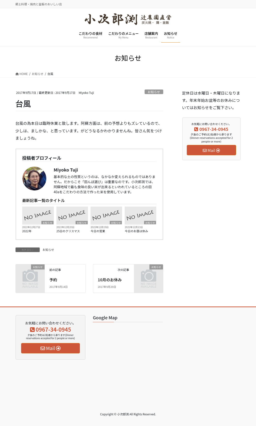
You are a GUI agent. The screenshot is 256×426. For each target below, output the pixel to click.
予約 (53, 280)
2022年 (27, 231)
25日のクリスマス (68, 231)
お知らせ (154, 92)
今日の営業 (98, 231)
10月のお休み (110, 280)
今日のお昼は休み (136, 231)
